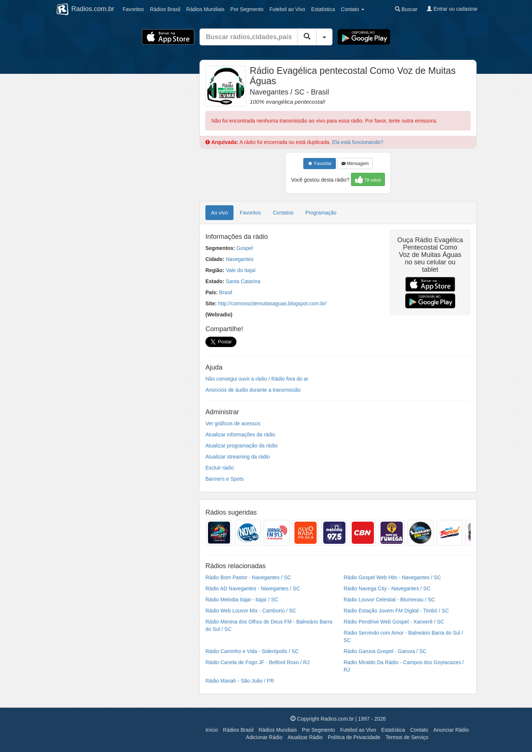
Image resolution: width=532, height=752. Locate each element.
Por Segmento (318, 730)
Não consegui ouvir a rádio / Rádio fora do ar (256, 379)
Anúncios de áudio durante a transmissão (253, 390)
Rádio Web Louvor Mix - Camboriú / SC (250, 611)
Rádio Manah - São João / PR (239, 681)
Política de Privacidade (354, 737)
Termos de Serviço (406, 737)
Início (211, 730)
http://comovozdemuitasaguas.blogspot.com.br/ (272, 303)
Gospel (244, 248)
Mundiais (205, 9)
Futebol (287, 9)
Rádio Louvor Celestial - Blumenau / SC (389, 599)
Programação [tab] (321, 213)
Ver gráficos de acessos (232, 423)
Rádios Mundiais (278, 730)
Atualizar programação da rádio (241, 446)
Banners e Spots (224, 479)
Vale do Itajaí (241, 270)
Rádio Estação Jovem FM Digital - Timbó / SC (396, 611)
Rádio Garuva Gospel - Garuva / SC (385, 651)
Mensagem (355, 163)
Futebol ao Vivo (358, 730)
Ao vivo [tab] (219, 213)
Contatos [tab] (283, 213)
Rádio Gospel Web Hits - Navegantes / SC (392, 577)
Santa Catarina (243, 281)
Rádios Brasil (238, 730)
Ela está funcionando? (357, 142)
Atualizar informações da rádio (240, 434)
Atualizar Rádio (305, 737)
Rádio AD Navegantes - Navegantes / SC (252, 588)
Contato (419, 730)
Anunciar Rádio (451, 730)
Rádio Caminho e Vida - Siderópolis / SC (252, 651)
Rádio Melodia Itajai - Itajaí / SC (241, 599)
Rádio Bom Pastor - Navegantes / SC (248, 577)
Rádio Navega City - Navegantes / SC (387, 588)
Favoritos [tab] (250, 213)
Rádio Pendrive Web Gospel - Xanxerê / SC (394, 622)
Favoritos (133, 9)
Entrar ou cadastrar (452, 9)
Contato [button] (352, 9)
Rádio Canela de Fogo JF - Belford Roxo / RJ (257, 662)
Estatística (323, 9)
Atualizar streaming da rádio (237, 457)
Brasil (165, 9)
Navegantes (239, 259)
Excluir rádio (219, 468)
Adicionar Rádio (264, 737)
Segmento (247, 9)
